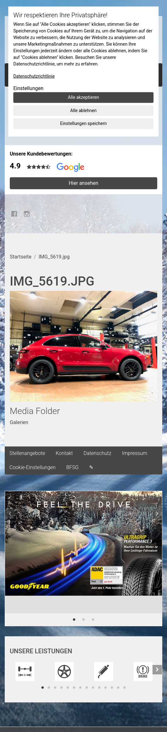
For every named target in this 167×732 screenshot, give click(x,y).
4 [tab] (61, 687)
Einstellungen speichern (83, 123)
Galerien (19, 422)
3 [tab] (93, 619)
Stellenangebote (27, 453)
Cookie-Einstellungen (32, 467)
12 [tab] (112, 687)
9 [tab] (93, 687)
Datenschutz (97, 453)
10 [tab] (99, 687)
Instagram (27, 213)
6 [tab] (74, 687)
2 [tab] (83, 619)
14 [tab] (124, 687)
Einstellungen (28, 88)
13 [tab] (118, 687)
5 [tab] (68, 687)
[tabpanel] (83, 552)
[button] (9, 558)
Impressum (134, 453)
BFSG (72, 467)
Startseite (21, 257)
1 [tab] (74, 619)
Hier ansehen (83, 183)
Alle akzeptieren (83, 97)
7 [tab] (80, 687)
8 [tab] (87, 687)
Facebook (14, 213)
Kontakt (64, 453)
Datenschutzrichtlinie (34, 76)
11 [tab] (105, 687)
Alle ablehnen (83, 110)
